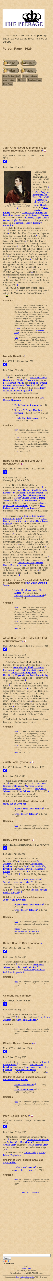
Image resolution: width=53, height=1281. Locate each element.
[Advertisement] (26, 117)
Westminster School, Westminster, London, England (23, 880)
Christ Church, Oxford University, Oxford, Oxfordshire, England (25, 521)
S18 (16, 338)
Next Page (7, 84)
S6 (16, 305)
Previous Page (34, 80)
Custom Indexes (30, 76)
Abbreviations (9, 80)
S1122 (17, 929)
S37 (16, 430)
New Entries (8, 76)
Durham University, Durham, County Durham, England (23, 563)
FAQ (18, 76)
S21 (16, 607)
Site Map (22, 80)
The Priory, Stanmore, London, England (24, 389)
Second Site (30, 1277)
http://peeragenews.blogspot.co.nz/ (27, 931)
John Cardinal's (21, 1277)
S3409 (17, 328)
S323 (17, 437)
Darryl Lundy (26, 1268)
